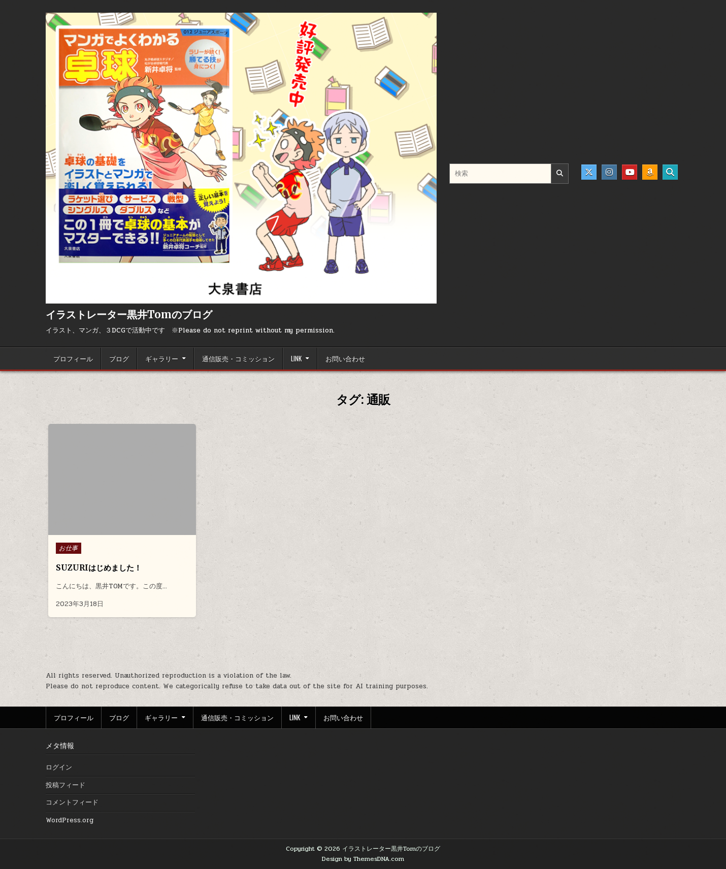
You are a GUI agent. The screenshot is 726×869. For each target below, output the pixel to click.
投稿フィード (65, 785)
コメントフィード (72, 802)
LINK (296, 358)
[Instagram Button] (609, 172)
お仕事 (68, 548)
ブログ (119, 358)
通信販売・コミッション (238, 358)
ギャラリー (161, 358)
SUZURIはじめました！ (99, 568)
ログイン (59, 767)
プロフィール (73, 358)
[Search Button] (670, 172)
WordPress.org (69, 820)
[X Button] (589, 172)
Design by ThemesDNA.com (363, 859)
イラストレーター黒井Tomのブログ (129, 314)
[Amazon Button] (649, 172)
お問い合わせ (345, 358)
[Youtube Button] (629, 172)
